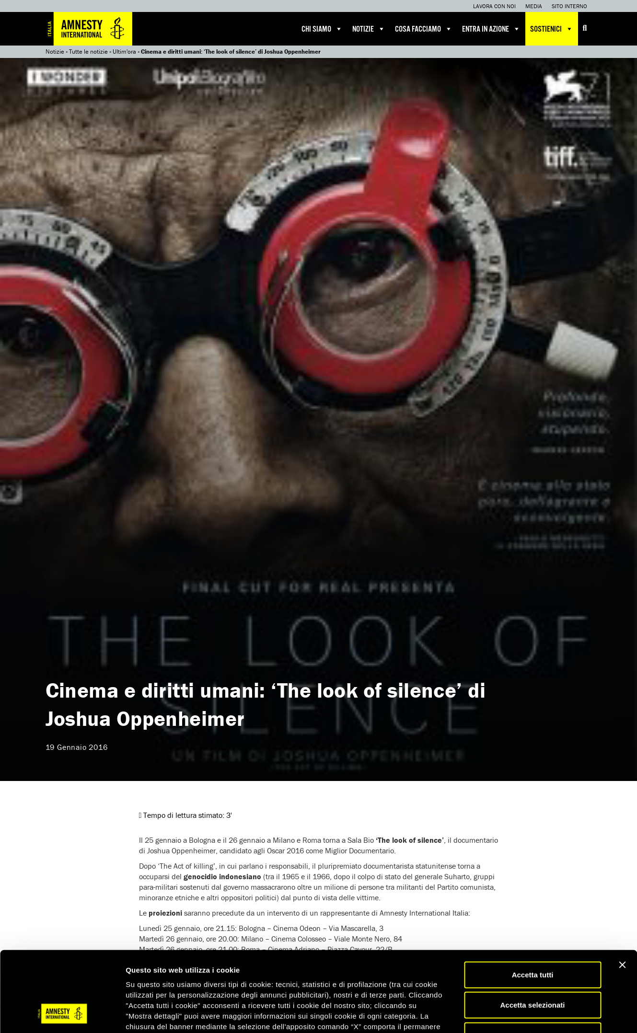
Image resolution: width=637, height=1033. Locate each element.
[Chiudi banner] (622, 893)
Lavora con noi (494, 6)
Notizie (368, 29)
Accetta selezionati (532, 934)
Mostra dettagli (504, 1014)
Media (533, 6)
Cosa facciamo (423, 29)
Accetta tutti (533, 903)
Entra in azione (491, 29)
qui (430, 976)
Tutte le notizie (88, 51)
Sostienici (551, 29)
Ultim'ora (124, 51)
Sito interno (569, 6)
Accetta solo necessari (533, 964)
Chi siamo (322, 29)
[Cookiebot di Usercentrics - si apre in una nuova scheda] (62, 1014)
